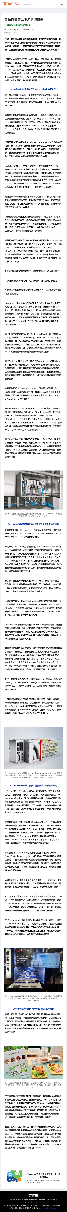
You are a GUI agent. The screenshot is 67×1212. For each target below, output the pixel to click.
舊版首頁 (41, 1202)
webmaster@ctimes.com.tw (48, 1208)
